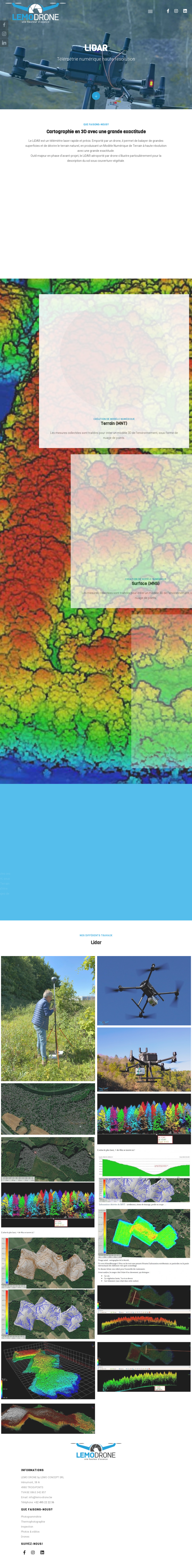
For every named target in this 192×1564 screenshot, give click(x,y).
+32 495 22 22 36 (44, 1530)
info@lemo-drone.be (40, 1525)
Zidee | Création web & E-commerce (121, 1552)
